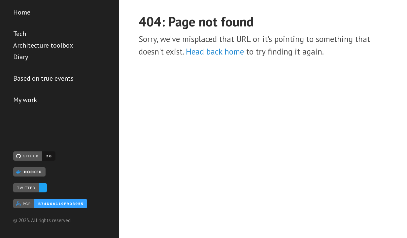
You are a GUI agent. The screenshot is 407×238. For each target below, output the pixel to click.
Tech (19, 33)
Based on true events (43, 78)
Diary (20, 57)
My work (25, 100)
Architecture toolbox (43, 45)
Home (21, 12)
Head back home (215, 51)
